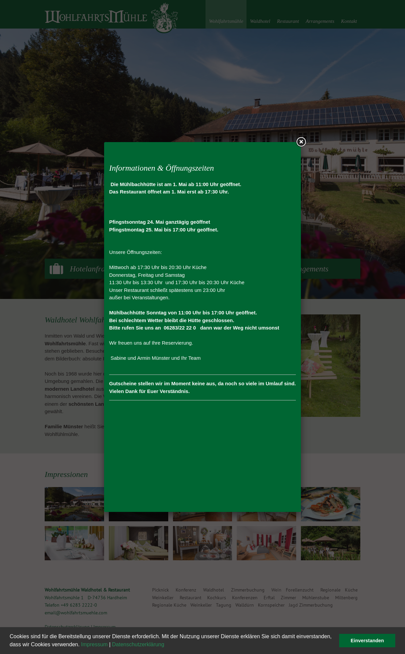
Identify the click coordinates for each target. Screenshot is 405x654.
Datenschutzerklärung (138, 644)
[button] (167, 645)
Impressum (94, 644)
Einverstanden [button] (367, 640)
